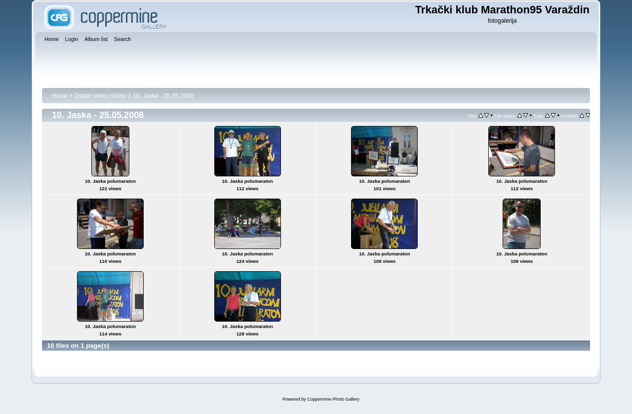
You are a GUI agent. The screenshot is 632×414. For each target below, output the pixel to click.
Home (60, 95)
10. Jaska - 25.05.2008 (163, 95)
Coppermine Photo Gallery (333, 399)
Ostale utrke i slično (100, 95)
